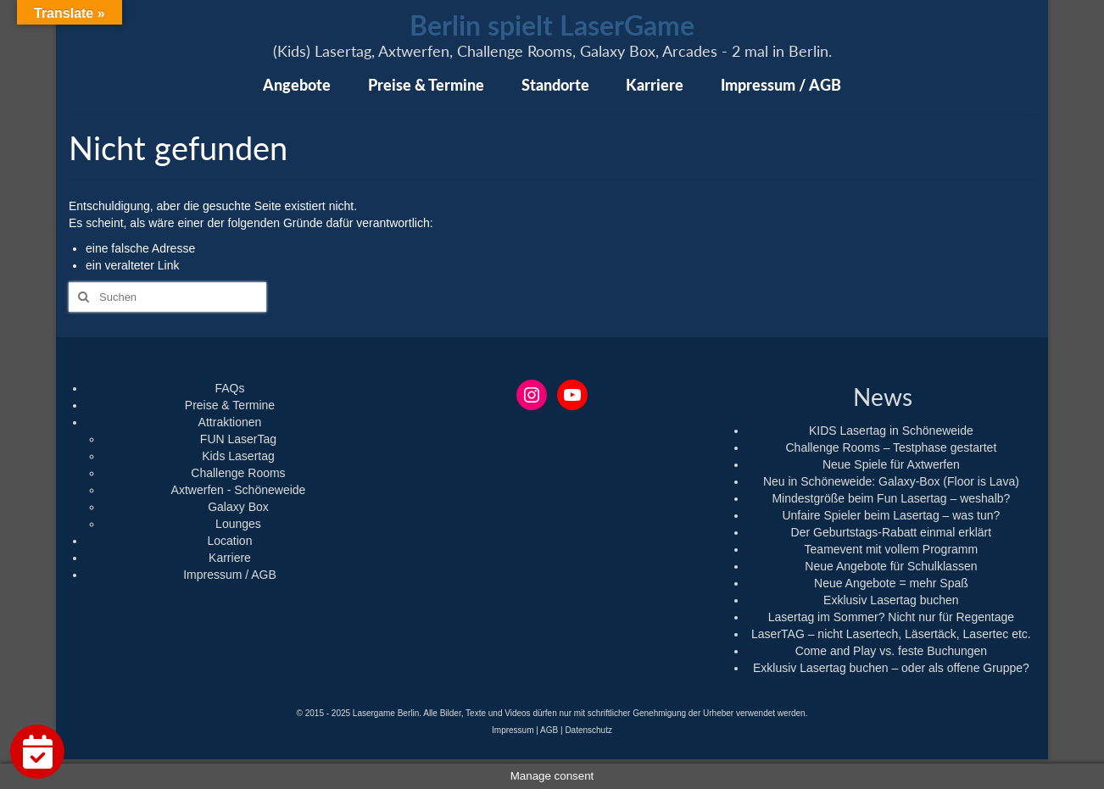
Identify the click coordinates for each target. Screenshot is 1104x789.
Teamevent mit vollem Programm (892, 549)
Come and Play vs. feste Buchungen (891, 651)
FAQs (229, 388)
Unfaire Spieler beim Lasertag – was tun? (891, 515)
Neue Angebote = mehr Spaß (891, 583)
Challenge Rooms (238, 473)
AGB (549, 730)
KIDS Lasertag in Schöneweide (891, 430)
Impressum (512, 730)
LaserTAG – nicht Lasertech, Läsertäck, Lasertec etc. (891, 634)
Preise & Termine (230, 405)
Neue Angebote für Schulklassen (891, 566)
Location (230, 540)
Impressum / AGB (229, 574)
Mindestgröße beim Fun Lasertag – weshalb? (891, 498)
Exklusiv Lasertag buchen (891, 600)
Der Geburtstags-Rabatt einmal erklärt (891, 532)
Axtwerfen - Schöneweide (238, 490)
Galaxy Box (238, 507)
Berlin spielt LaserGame (552, 25)
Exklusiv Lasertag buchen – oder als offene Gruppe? (891, 668)
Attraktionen (230, 422)
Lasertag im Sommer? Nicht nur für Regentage (891, 617)
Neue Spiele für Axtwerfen (891, 464)
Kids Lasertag (238, 456)
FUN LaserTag (238, 439)
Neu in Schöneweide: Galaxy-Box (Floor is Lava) (891, 481)
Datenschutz (588, 730)
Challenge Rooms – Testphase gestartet (890, 447)
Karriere (230, 557)
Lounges (238, 524)
